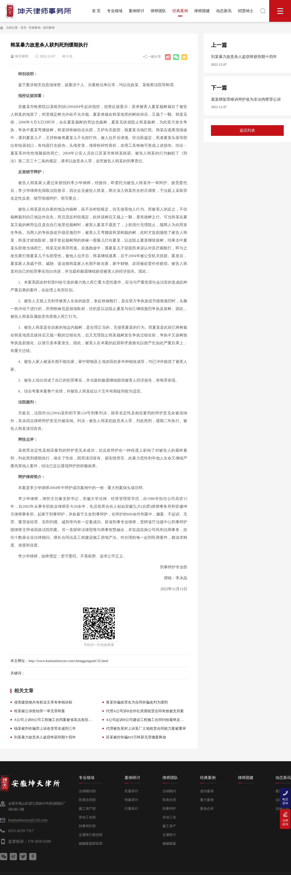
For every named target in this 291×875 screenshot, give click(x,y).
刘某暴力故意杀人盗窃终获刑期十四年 (45, 737)
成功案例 (49, 27)
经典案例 (34, 27)
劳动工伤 (169, 817)
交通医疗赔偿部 (91, 835)
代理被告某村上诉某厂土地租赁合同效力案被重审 (146, 728)
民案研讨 (131, 791)
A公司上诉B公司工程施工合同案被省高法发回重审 (55, 720)
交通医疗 (169, 835)
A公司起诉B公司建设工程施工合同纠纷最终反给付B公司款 (153, 720)
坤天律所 (21, 56)
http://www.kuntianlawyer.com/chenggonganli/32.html (68, 661)
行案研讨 (131, 808)
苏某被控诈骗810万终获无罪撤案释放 (136, 737)
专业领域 (86, 778)
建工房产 (169, 826)
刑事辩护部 (87, 826)
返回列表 (247, 130)
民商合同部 (87, 800)
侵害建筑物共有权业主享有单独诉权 (43, 702)
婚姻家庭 (169, 843)
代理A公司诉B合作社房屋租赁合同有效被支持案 (145, 711)
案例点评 (207, 808)
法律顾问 (169, 791)
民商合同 (169, 800)
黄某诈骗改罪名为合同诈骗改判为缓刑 (137, 702)
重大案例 (207, 800)
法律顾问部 (87, 791)
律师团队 (170, 778)
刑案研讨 (131, 800)
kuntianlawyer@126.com (28, 820)
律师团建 (245, 778)
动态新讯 (283, 778)
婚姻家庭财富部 (91, 843)
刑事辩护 (169, 808)
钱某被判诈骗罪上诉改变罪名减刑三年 (45, 728)
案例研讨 (132, 778)
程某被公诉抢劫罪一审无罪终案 (39, 711)
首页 (23, 27)
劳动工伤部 (87, 817)
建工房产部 (87, 808)
